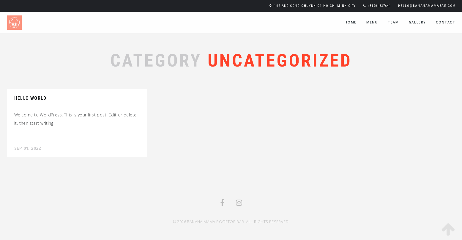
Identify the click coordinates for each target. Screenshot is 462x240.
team (393, 22)
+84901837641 (379, 6)
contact (445, 22)
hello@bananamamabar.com (427, 6)
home (350, 22)
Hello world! (31, 98)
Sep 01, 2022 (27, 148)
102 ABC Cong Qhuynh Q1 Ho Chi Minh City (315, 6)
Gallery (417, 22)
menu (372, 22)
